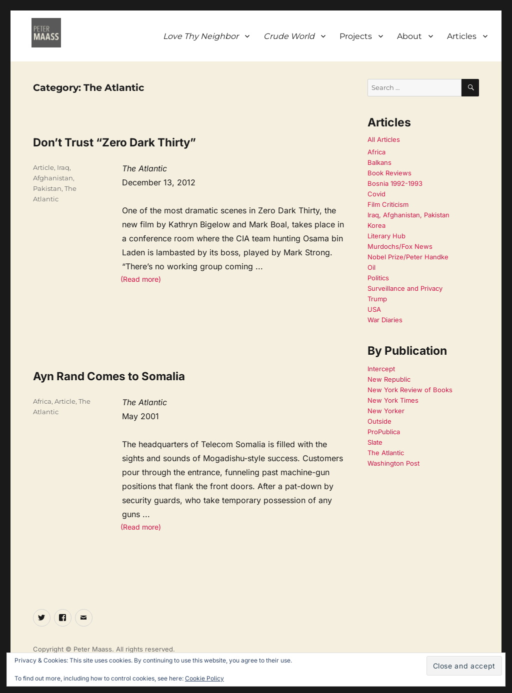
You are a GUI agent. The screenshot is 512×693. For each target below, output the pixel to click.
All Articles (384, 139)
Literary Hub (387, 236)
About (409, 36)
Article (43, 167)
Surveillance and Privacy (405, 288)
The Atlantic (386, 453)
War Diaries (385, 320)
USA (374, 309)
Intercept (381, 369)
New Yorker (386, 411)
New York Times (393, 400)
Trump (377, 299)
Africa (42, 401)
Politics (378, 278)
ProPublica (384, 432)
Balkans (380, 162)
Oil (372, 267)
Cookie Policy (204, 678)
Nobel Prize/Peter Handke (408, 257)
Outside (380, 421)
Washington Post (394, 463)
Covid (377, 194)
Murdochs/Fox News (400, 246)
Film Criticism (388, 204)
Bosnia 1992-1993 (395, 183)
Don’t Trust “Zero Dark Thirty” (114, 142)
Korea (377, 225)
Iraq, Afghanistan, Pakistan (53, 177)
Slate (375, 442)
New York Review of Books (410, 390)
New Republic (389, 379)
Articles (461, 36)
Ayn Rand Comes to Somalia (109, 376)
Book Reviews (390, 173)
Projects (356, 36)
